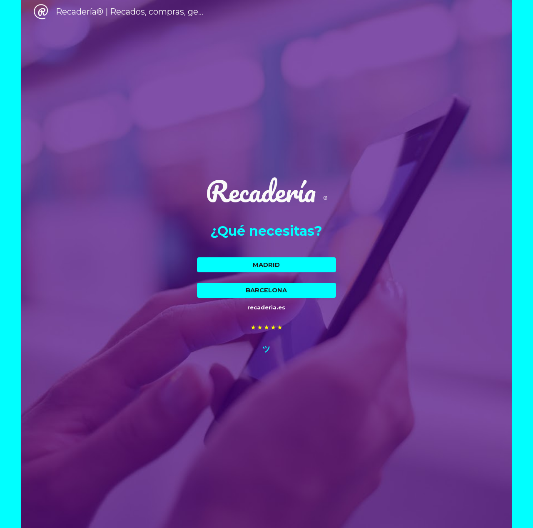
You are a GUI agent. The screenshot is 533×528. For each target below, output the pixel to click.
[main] (266, 191)
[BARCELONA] (266, 290)
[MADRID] (266, 265)
